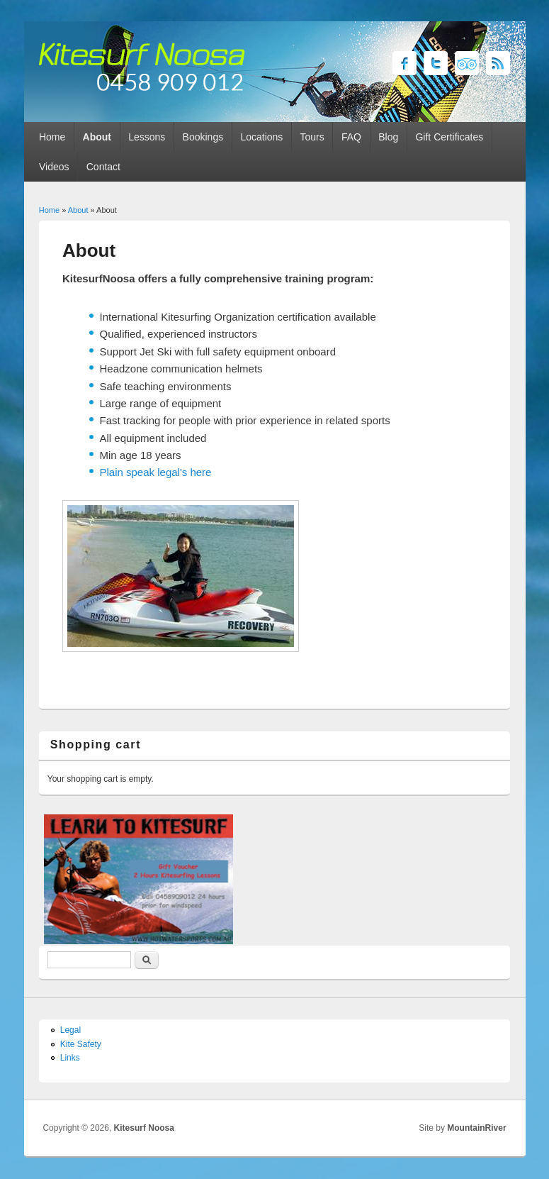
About (97, 137)
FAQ (351, 137)
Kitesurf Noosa (144, 1128)
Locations (261, 137)
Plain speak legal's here (156, 472)
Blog (388, 137)
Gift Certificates (449, 137)
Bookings (203, 137)
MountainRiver (476, 1128)
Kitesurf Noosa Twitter (436, 63)
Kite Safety (80, 1044)
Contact (103, 166)
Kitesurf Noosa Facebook (404, 63)
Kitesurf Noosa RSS (498, 63)
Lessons (146, 137)
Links (70, 1058)
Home (52, 137)
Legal (70, 1030)
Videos (54, 166)
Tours (312, 137)
